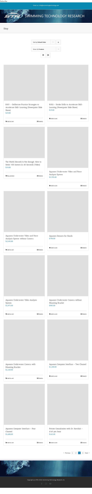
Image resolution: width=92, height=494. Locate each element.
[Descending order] (58, 42)
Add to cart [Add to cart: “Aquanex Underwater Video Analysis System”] (10, 314)
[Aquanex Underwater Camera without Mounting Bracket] (67, 275)
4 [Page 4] (82, 453)
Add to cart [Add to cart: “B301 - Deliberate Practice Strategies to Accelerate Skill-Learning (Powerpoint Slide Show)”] (10, 121)
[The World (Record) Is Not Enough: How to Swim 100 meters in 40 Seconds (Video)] (24, 142)
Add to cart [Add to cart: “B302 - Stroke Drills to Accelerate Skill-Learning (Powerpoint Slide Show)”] (54, 118)
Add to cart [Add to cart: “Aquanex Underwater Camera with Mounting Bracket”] (10, 378)
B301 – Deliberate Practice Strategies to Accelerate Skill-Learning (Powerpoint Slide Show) (24, 107)
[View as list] (48, 55)
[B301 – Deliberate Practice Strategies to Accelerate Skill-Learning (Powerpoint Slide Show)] (24, 83)
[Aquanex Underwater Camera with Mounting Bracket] (24, 340)
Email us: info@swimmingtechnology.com (46, 5)
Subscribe (3, 1)
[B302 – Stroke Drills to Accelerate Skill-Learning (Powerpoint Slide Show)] (67, 83)
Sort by (39, 42)
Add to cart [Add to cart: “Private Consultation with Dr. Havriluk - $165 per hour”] (54, 443)
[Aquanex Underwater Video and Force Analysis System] (67, 147)
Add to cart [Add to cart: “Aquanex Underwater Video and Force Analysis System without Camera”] (10, 250)
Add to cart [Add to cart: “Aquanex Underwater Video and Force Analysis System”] (54, 186)
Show (38, 49)
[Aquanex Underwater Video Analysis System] (24, 275)
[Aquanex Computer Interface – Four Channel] (24, 404)
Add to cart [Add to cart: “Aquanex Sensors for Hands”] (54, 248)
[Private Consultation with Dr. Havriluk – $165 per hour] (67, 404)
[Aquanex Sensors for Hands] (67, 211)
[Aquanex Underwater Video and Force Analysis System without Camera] (24, 211)
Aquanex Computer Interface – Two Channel (67, 364)
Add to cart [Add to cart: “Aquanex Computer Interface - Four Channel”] (10, 443)
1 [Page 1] (72, 453)
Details (41, 121)
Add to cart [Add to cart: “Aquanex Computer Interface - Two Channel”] (54, 376)
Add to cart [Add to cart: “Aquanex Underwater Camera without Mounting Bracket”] (54, 314)
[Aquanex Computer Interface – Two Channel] (67, 340)
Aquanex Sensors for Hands (60, 236)
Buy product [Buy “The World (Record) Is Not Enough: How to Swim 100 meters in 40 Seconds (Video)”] (10, 176)
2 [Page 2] (75, 453)
